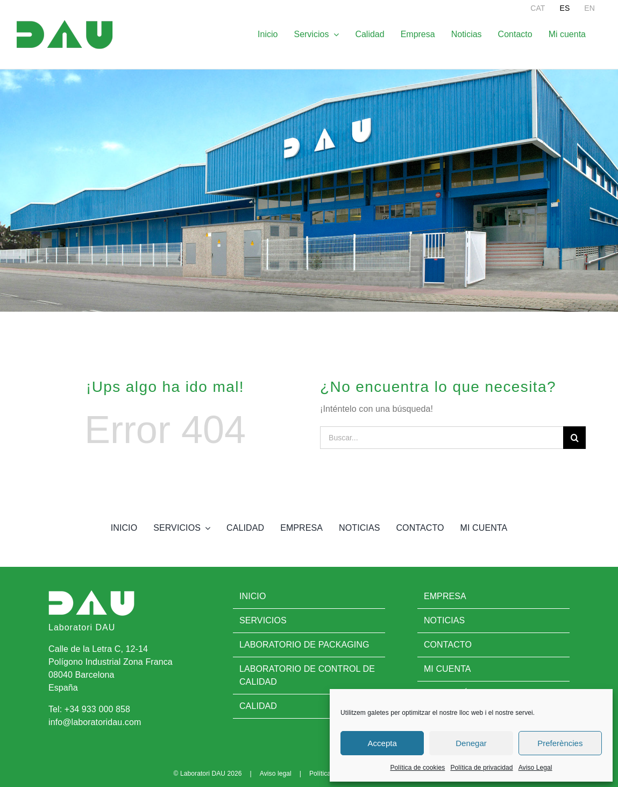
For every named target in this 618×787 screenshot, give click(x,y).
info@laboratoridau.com (94, 722)
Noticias (444, 620)
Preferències (560, 743)
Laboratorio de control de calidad (307, 675)
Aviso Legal (535, 767)
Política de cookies (417, 767)
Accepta (382, 743)
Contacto (448, 644)
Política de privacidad (481, 767)
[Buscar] (574, 437)
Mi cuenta (447, 668)
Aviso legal (276, 773)
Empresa (445, 596)
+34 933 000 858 (97, 709)
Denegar (471, 743)
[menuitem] (537, 8)
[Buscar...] (441, 437)
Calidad (258, 706)
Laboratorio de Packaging (304, 644)
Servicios (263, 620)
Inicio (252, 596)
